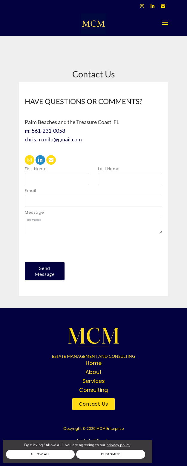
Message (34, 212)
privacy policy (118, 445)
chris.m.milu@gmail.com (53, 139)
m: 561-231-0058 (45, 130)
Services (93, 381)
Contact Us (93, 404)
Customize (110, 454)
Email (30, 190)
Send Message (45, 271)
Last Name (109, 169)
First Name (36, 169)
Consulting (93, 390)
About (93, 372)
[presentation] (70, 248)
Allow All (40, 454)
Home (94, 363)
